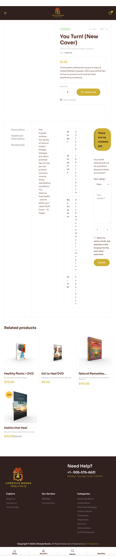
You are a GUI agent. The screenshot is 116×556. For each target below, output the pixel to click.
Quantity (63, 86)
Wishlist (101, 554)
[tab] (18, 130)
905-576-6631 (84, 472)
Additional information (18, 137)
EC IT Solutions (91, 544)
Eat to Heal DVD (52, 373)
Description (18, 129)
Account (43, 554)
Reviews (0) (17, 144)
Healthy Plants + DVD (19, 373)
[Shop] (14, 551)
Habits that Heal (15, 428)
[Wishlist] (101, 551)
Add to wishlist (69, 100)
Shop (14, 554)
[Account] (43, 551)
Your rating (100, 179)
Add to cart (90, 92)
